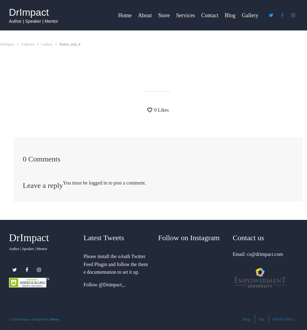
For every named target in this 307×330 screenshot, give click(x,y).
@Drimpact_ (111, 284)
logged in (98, 182)
